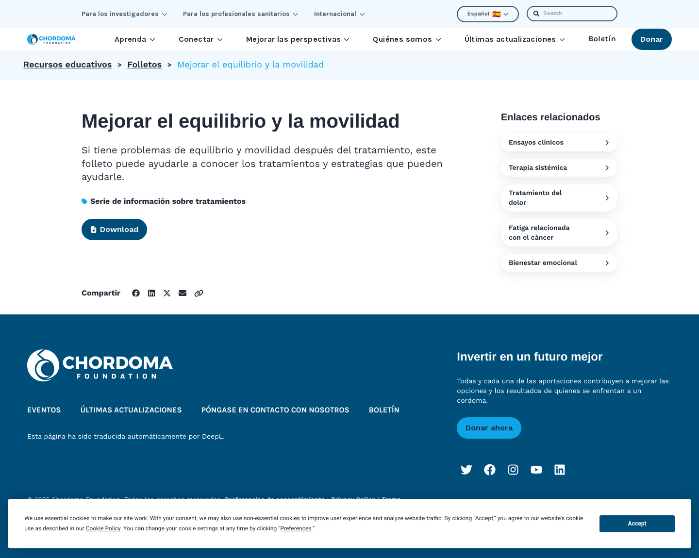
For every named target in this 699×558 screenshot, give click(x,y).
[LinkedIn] (559, 469)
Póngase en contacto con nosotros (275, 410)
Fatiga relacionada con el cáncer (559, 233)
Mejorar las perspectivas (298, 39)
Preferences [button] (295, 528)
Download (114, 229)
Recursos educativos (67, 65)
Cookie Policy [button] (103, 528)
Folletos (144, 65)
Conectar (201, 39)
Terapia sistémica (559, 168)
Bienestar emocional (559, 263)
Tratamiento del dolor (559, 198)
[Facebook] (489, 469)
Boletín (602, 39)
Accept (637, 523)
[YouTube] (536, 469)
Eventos (44, 410)
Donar (651, 39)
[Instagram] (513, 469)
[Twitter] (466, 469)
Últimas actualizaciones (515, 39)
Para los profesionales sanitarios (241, 14)
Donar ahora (489, 427)
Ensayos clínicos (559, 143)
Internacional (339, 14)
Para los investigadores (124, 14)
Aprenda (135, 39)
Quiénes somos (407, 39)
